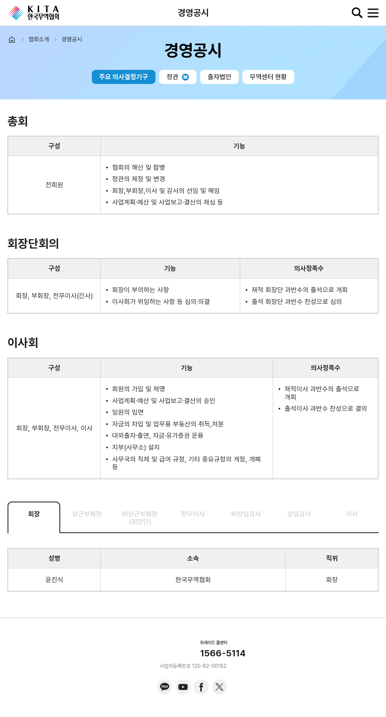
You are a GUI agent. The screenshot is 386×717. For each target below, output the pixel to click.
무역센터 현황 (268, 77)
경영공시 (71, 39)
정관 (178, 77)
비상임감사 (246, 514)
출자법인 (219, 77)
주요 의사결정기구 (123, 77)
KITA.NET (33, 13)
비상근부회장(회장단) (140, 518)
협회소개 (38, 39)
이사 (352, 514)
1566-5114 (223, 653)
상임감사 (299, 514)
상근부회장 (87, 514)
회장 (34, 514)
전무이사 (193, 514)
